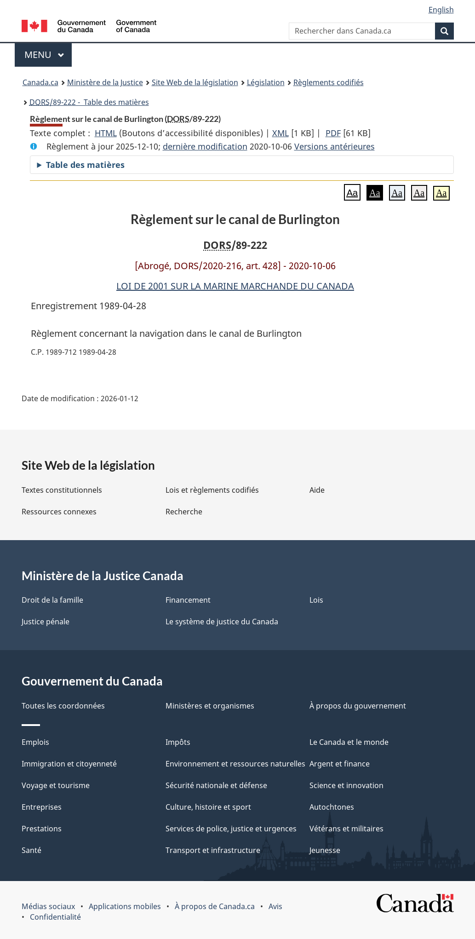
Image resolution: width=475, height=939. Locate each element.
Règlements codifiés (328, 82)
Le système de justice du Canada (222, 621)
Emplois (35, 742)
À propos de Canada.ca (215, 906)
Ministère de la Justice (105, 82)
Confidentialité (55, 917)
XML (280, 132)
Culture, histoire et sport (208, 807)
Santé (31, 850)
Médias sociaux (48, 906)
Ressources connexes (59, 512)
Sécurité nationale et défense (216, 785)
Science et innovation (346, 785)
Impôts (178, 742)
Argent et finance (339, 764)
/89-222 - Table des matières (89, 102)
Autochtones (331, 807)
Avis (275, 906)
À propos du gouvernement (357, 706)
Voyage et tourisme (56, 785)
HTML (106, 132)
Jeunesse (324, 850)
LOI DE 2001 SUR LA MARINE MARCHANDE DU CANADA (235, 286)
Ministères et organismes (210, 706)
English (441, 10)
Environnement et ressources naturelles (235, 764)
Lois (316, 600)
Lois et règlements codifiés (212, 490)
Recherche (184, 512)
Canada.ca (40, 82)
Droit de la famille (52, 600)
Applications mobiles (125, 906)
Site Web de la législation (195, 82)
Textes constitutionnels (62, 490)
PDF (333, 132)
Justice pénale (45, 621)
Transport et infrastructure (213, 850)
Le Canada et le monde (349, 742)
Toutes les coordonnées (63, 706)
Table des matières (85, 164)
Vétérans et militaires (346, 829)
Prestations (42, 829)
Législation (266, 82)
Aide (317, 490)
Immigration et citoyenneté (69, 764)
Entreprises (42, 807)
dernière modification (205, 146)
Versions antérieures (334, 146)
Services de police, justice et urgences (231, 829)
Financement (188, 600)
